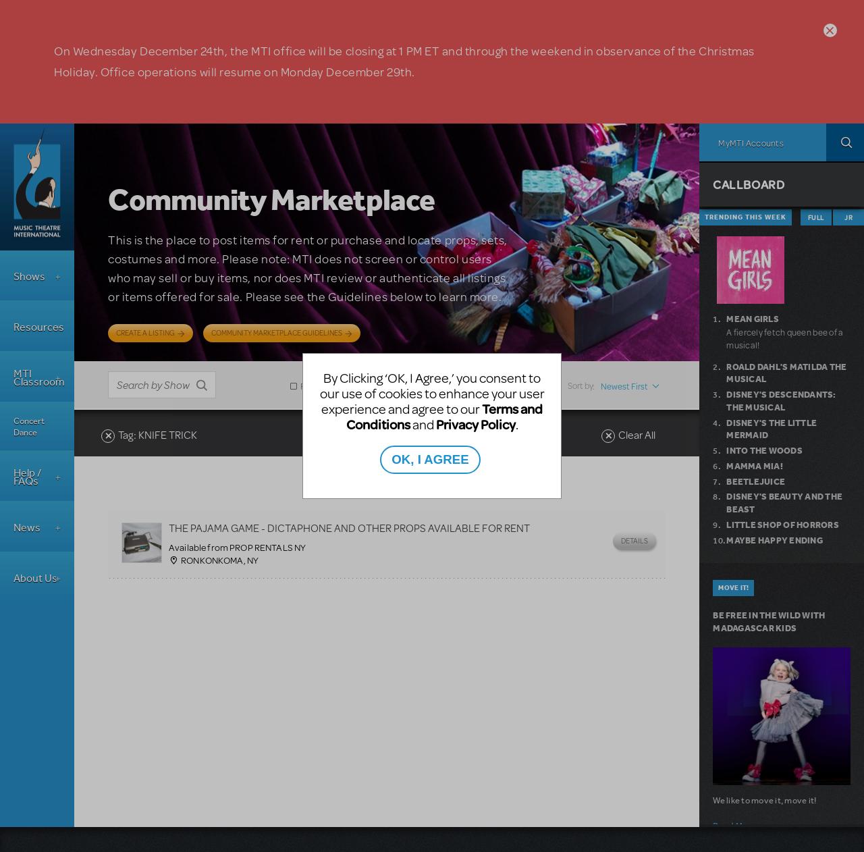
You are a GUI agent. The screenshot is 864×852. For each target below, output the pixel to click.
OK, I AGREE (430, 459)
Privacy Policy (476, 424)
